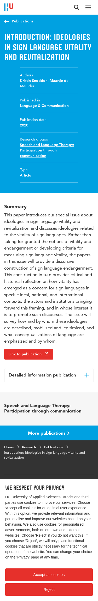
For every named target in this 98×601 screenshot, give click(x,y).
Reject (49, 589)
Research (29, 447)
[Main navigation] (88, 7)
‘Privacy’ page (27, 557)
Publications (22, 21)
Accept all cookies (49, 574)
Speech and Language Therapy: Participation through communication (47, 150)
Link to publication (28, 354)
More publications (49, 433)
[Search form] (76, 7)
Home (9, 447)
